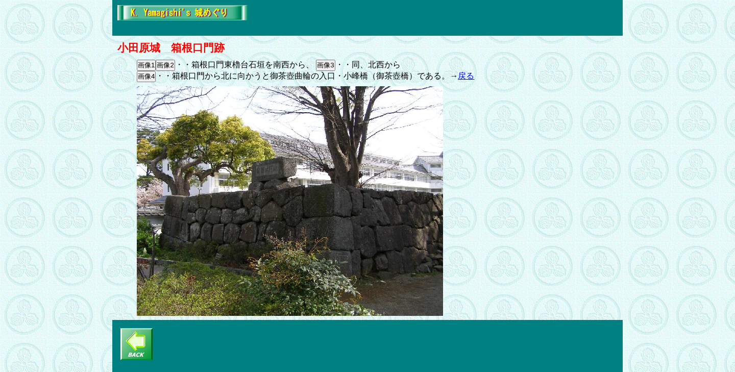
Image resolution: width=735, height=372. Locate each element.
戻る (466, 75)
